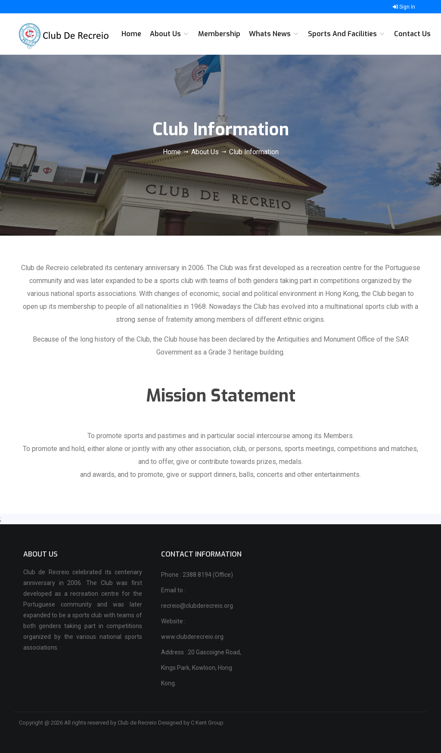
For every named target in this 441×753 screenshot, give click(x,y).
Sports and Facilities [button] (346, 33)
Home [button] (131, 33)
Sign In (404, 7)
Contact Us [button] (412, 33)
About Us (205, 152)
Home (173, 152)
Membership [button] (219, 33)
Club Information (254, 152)
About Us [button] (169, 33)
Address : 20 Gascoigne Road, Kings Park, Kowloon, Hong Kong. (201, 668)
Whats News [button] (274, 33)
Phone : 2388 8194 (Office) (197, 574)
